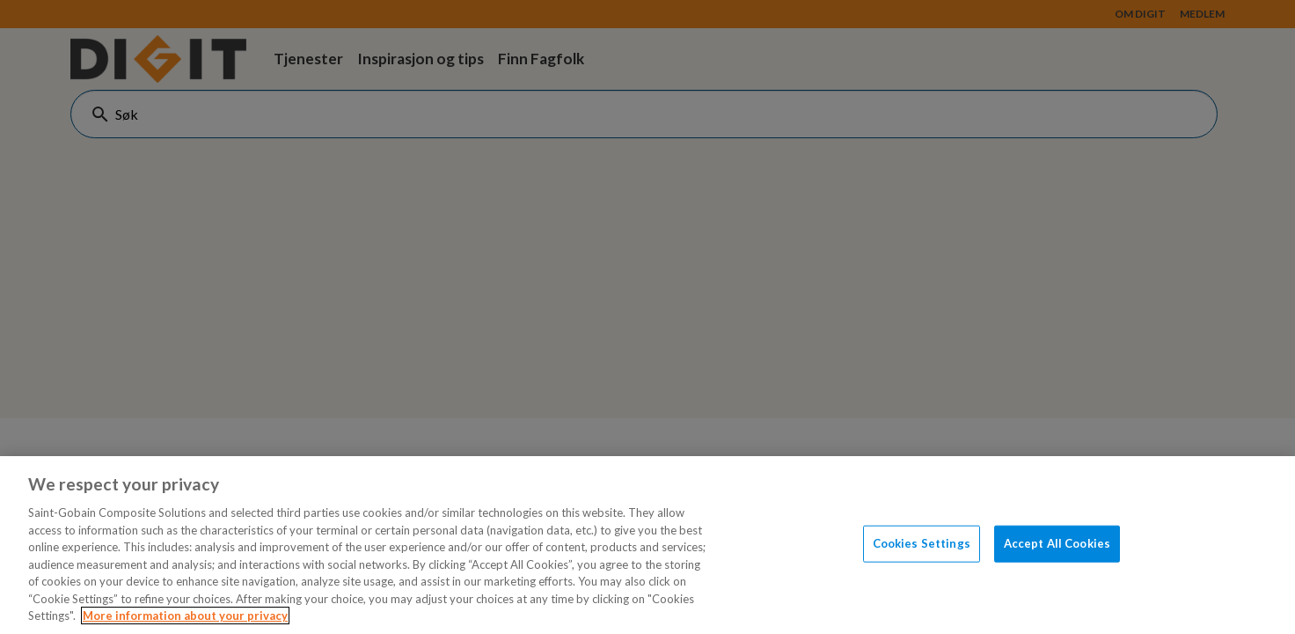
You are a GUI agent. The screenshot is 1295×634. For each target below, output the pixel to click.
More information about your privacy (185, 615)
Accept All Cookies (1057, 543)
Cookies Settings (921, 543)
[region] (647, 545)
